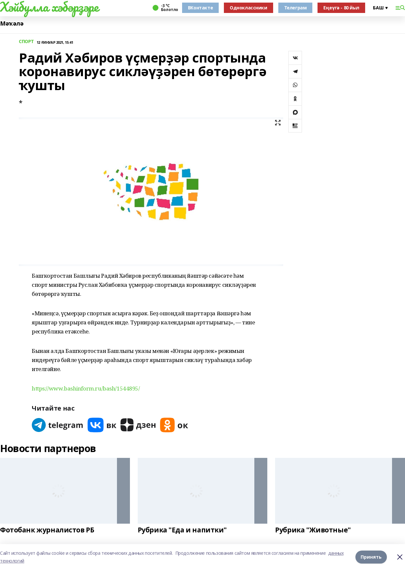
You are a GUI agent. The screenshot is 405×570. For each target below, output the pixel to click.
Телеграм (295, 8)
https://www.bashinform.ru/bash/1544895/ (86, 388)
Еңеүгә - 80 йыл (341, 8)
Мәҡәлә (11, 23)
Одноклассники (248, 8)
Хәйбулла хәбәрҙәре (49, 7)
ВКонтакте (200, 8)
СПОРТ (26, 41)
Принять (371, 557)
